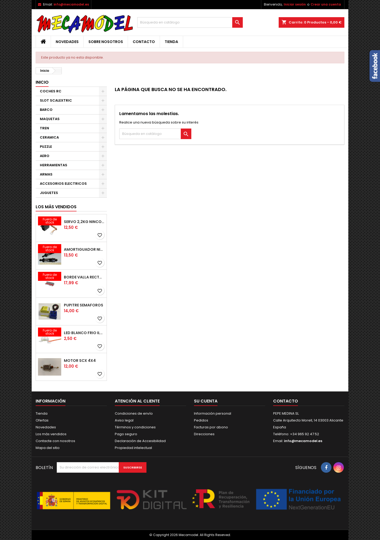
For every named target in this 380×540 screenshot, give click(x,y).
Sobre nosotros (105, 41)
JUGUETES (49, 192)
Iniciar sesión (295, 4)
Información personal (212, 413)
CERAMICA (49, 137)
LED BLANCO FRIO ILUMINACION (84, 333)
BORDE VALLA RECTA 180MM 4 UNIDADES (84, 277)
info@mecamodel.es (71, 4)
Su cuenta (205, 401)
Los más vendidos (56, 207)
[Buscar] (190, 22)
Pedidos (201, 420)
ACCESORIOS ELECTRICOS (63, 183)
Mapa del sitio (48, 447)
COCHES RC (50, 91)
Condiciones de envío (134, 413)
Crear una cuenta (326, 4)
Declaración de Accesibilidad (140, 440)
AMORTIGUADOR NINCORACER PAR (84, 249)
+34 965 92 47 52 (304, 434)
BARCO (46, 109)
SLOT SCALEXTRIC (56, 100)
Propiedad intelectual (133, 447)
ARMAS (46, 174)
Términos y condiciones (135, 427)
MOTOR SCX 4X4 (80, 360)
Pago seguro (126, 434)
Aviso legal (124, 420)
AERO (44, 155)
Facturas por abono (211, 427)
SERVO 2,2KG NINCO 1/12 (84, 222)
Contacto (144, 41)
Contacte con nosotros (55, 440)
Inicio (42, 82)
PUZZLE (46, 146)
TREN (44, 128)
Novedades (67, 41)
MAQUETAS (50, 118)
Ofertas (42, 420)
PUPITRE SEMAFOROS (83, 305)
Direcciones (204, 434)
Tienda (171, 41)
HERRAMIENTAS (53, 165)
